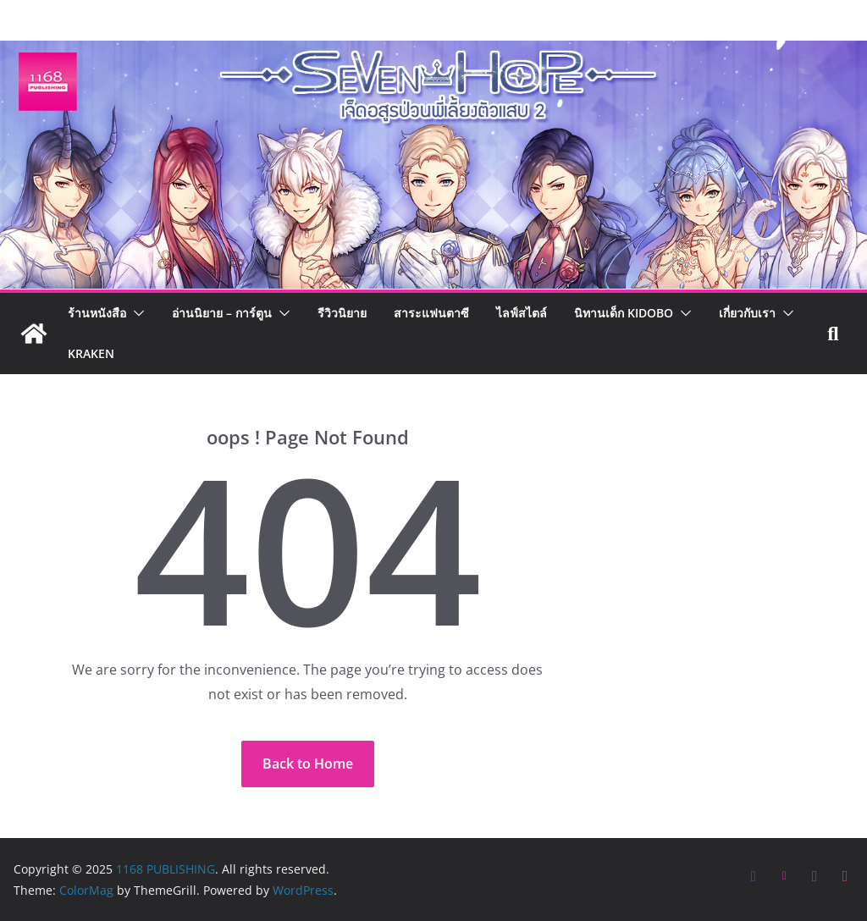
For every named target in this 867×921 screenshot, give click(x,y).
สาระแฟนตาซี (431, 313)
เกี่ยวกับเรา (747, 313)
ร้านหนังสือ (97, 313)
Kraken (91, 353)
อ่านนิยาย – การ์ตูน (222, 313)
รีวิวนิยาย (342, 313)
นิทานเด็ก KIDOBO (623, 313)
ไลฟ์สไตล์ (521, 313)
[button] (135, 313)
